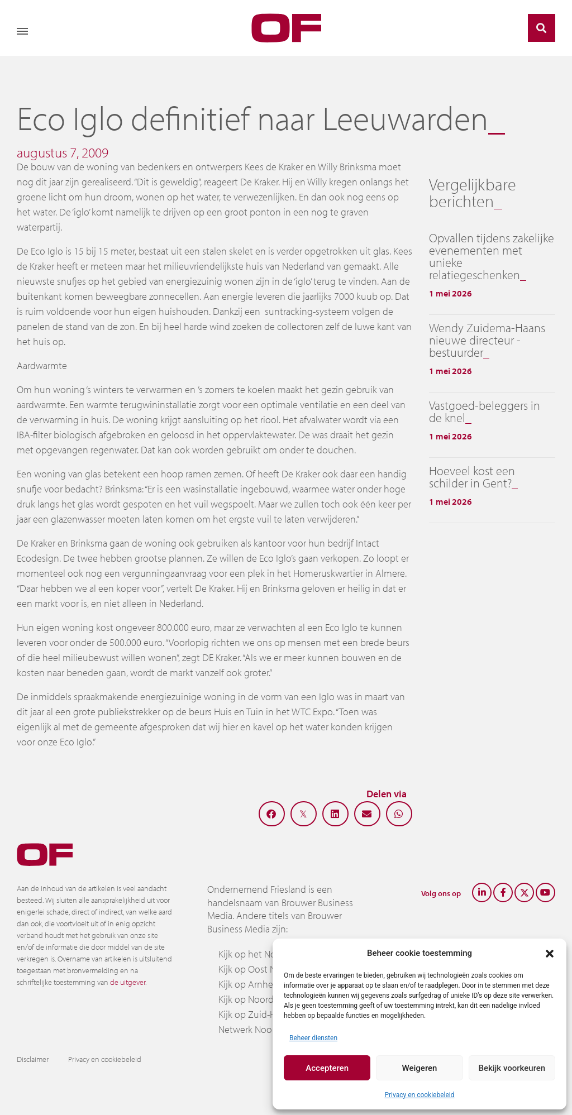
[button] (549, 953)
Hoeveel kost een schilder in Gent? (472, 477)
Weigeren (419, 1068)
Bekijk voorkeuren (511, 1068)
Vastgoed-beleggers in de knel (484, 411)
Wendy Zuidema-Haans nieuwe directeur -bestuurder (487, 340)
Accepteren (327, 1068)
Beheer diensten (313, 1038)
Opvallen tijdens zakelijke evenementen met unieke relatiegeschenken (491, 256)
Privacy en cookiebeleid (419, 1095)
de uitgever (127, 982)
